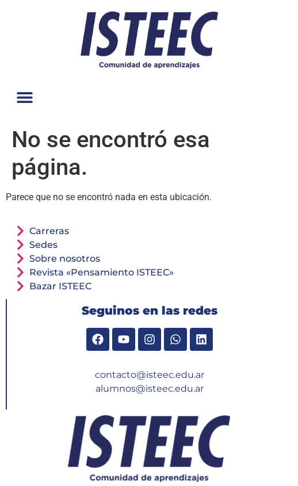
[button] (24, 97)
